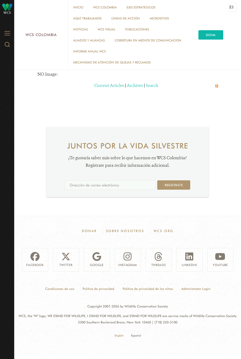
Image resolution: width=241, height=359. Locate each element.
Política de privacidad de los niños (148, 289)
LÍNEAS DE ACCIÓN (125, 18)
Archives (135, 85)
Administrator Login (195, 289)
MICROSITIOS (159, 18)
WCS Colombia (41, 35)
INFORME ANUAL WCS (89, 51)
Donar (89, 231)
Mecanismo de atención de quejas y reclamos (112, 62)
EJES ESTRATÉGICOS (141, 7)
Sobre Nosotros (125, 231)
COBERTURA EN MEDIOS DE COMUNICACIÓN (148, 40)
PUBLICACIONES (137, 29)
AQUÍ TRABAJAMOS (87, 18)
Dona (211, 35)
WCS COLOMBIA (105, 7)
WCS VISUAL (106, 29)
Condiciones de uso (59, 289)
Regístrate (174, 185)
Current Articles (109, 85)
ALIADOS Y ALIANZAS (89, 40)
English (119, 335)
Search (152, 85)
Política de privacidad (98, 289)
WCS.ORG (163, 231)
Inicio (78, 7)
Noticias (80, 29)
